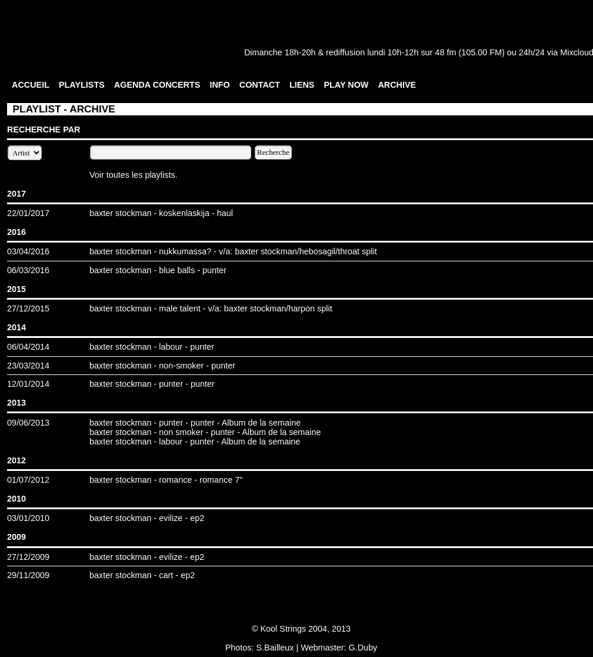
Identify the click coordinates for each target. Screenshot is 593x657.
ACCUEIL (30, 84)
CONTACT (259, 84)
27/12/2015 (28, 308)
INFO (219, 84)
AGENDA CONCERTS (157, 84)
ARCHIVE (397, 84)
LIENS (301, 84)
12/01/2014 (28, 384)
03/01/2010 (28, 518)
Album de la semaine (261, 422)
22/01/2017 (28, 213)
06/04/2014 (28, 346)
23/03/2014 (28, 365)
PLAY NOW (346, 84)
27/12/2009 (28, 557)
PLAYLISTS (82, 84)
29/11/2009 (28, 575)
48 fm (445, 52)
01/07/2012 (28, 480)
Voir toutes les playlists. (133, 175)
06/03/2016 (28, 270)
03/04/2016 (28, 251)
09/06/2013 (28, 422)
